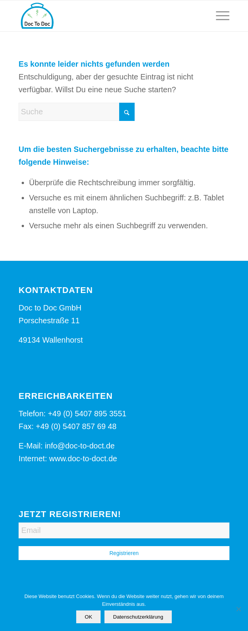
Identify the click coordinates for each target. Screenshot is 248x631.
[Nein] (238, 609)
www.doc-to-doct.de (83, 458)
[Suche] (77, 112)
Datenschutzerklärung (138, 617)
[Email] (124, 530)
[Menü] (218, 15)
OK (88, 617)
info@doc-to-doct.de (80, 445)
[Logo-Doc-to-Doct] (103, 15)
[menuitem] (218, 15)
